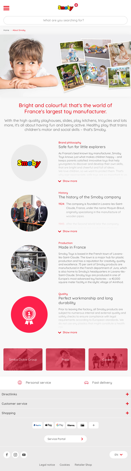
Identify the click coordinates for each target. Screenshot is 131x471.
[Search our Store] (65, 20)
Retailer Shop (83, 464)
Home (6, 30)
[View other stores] (76, 5)
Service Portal (65, 439)
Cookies (65, 464)
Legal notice (47, 464)
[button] (93, 181)
